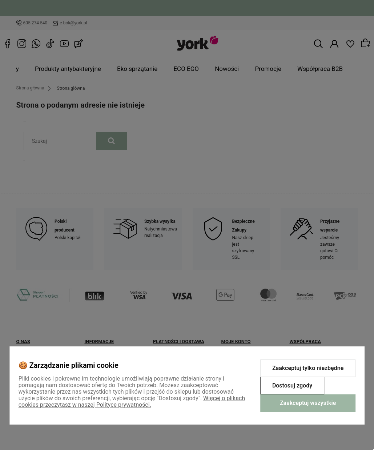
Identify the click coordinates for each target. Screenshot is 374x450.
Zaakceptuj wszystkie (308, 402)
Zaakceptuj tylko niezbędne (307, 368)
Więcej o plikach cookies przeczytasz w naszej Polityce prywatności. (132, 401)
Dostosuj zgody (292, 385)
